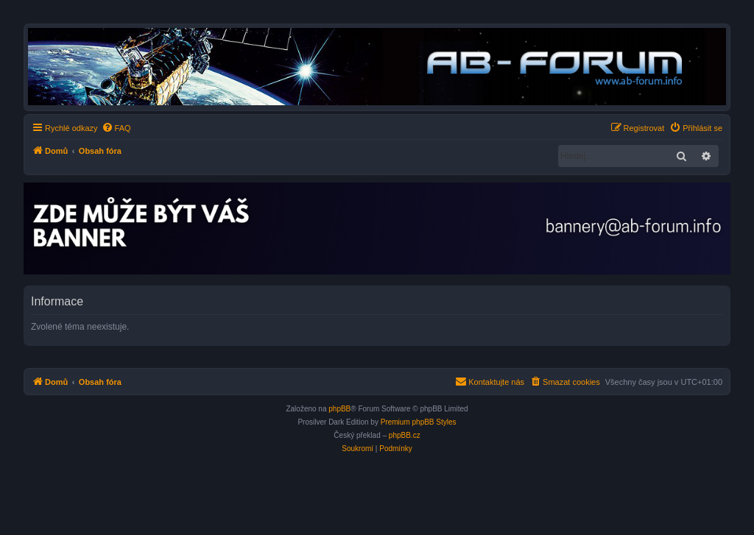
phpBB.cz (404, 435)
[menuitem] (116, 128)
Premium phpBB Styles (419, 422)
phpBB (339, 409)
